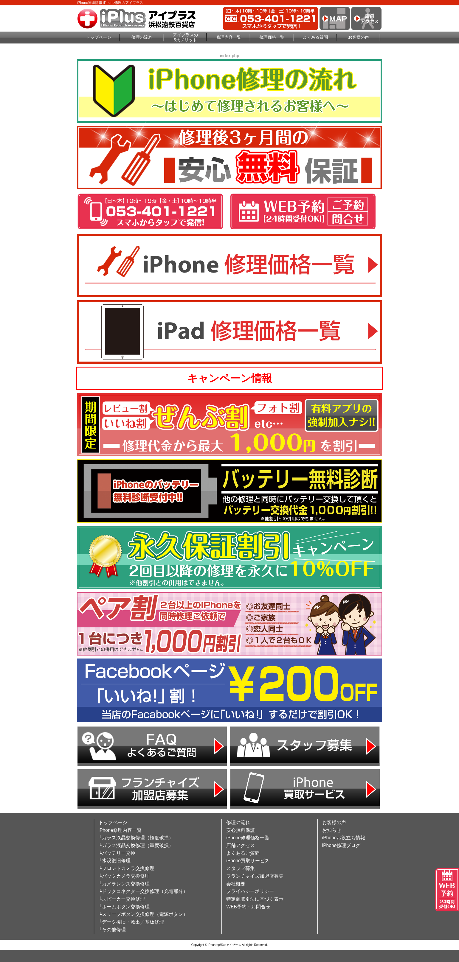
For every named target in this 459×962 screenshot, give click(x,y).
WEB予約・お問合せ (248, 906)
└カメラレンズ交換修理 (124, 883)
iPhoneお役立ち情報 (343, 837)
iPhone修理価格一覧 (247, 837)
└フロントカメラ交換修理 (126, 868)
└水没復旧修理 (115, 860)
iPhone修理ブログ (341, 845)
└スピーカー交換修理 (122, 899)
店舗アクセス (240, 845)
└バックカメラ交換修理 (124, 876)
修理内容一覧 (228, 37)
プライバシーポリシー (250, 891)
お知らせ (331, 830)
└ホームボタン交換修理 (124, 906)
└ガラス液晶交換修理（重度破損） (136, 845)
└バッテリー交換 (117, 853)
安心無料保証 (240, 830)
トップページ (98, 37)
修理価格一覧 (271, 37)
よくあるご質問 (243, 853)
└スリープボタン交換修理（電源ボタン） (143, 914)
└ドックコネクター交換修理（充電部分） (143, 891)
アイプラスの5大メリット (185, 37)
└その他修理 (112, 929)
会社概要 (235, 883)
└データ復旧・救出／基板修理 (131, 921)
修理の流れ (141, 37)
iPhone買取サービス (247, 860)
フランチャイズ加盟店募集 (254, 876)
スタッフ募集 (240, 868)
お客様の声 (358, 37)
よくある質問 (315, 37)
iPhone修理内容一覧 (120, 830)
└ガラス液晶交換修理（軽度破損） (136, 837)
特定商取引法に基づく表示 (254, 899)
